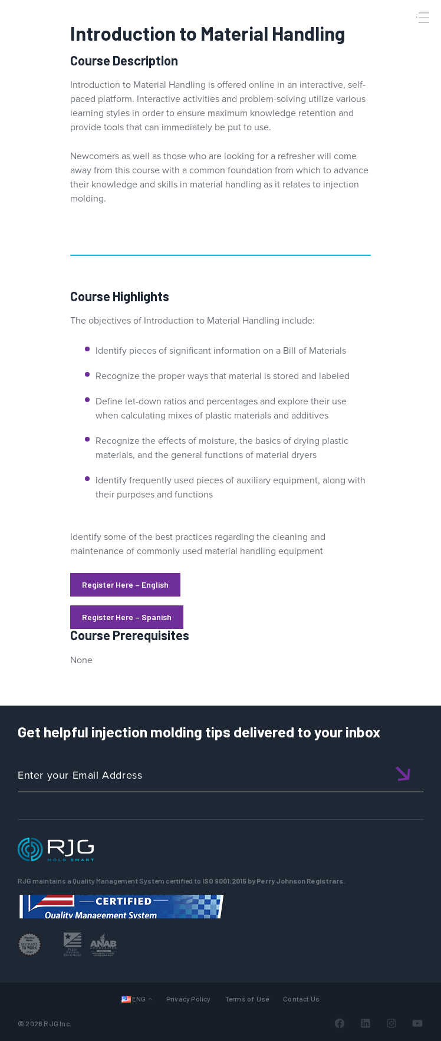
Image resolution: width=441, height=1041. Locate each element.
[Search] (407, 37)
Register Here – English (125, 584)
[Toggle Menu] (422, 17)
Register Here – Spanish (127, 617)
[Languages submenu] (150, 998)
